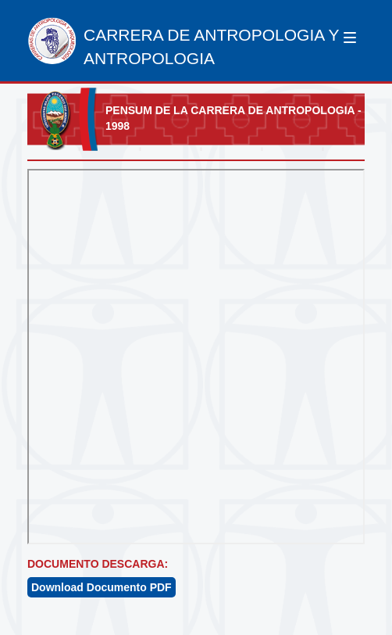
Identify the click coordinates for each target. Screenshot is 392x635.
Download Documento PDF (101, 587)
